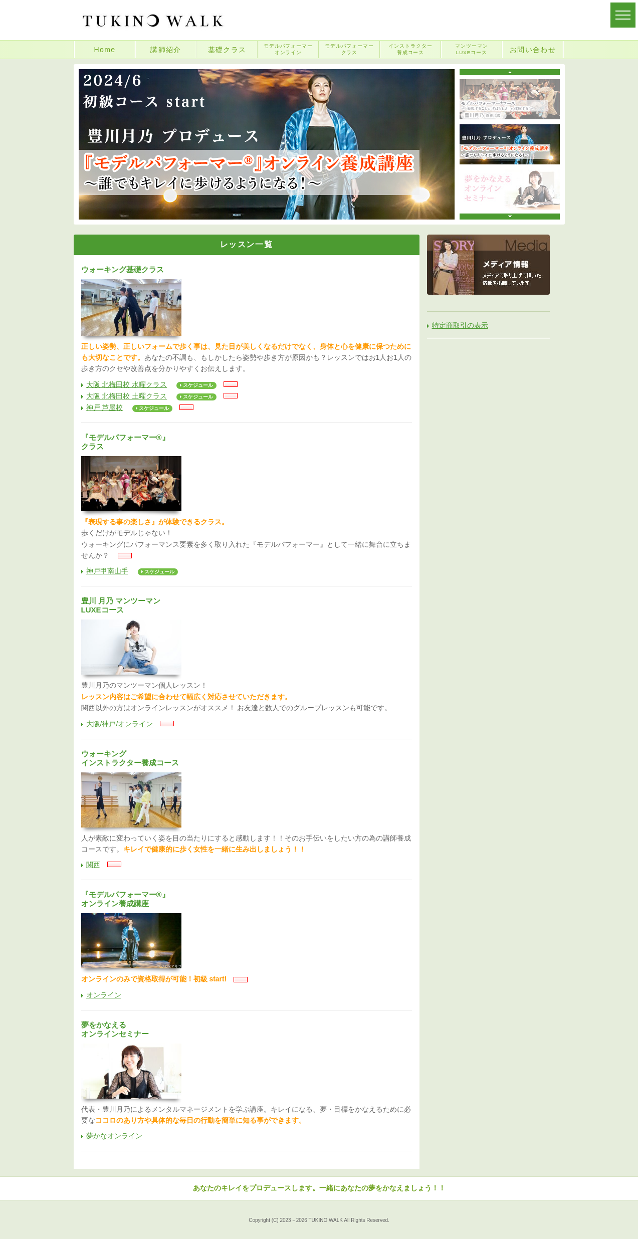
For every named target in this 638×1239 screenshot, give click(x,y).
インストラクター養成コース (410, 49)
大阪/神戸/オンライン (119, 724)
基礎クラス (227, 50)
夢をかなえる (246, 1029)
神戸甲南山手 (107, 571)
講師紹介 (165, 50)
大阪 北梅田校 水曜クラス (126, 384)
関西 (93, 865)
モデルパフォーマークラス (349, 49)
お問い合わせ (533, 50)
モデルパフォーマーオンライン (288, 49)
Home (105, 50)
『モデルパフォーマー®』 (246, 442)
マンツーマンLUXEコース (471, 49)
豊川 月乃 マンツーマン (246, 605)
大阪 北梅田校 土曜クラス (126, 396)
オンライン (103, 995)
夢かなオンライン (114, 1136)
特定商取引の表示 (460, 325)
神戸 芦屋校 (104, 407)
